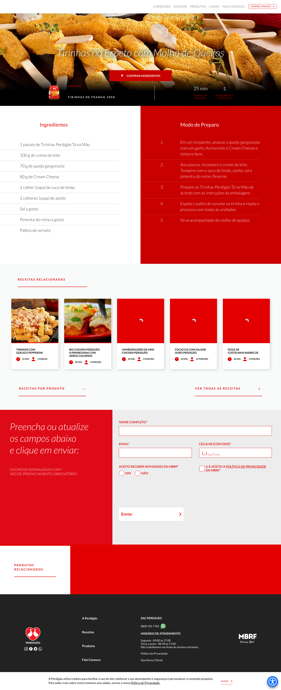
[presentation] (148, 493)
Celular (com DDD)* (215, 444)
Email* (124, 444)
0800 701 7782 (150, 626)
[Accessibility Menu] (272, 681)
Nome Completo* (133, 422)
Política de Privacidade (246, 467)
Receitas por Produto (52, 389)
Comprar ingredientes (140, 75)
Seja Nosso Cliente (152, 660)
